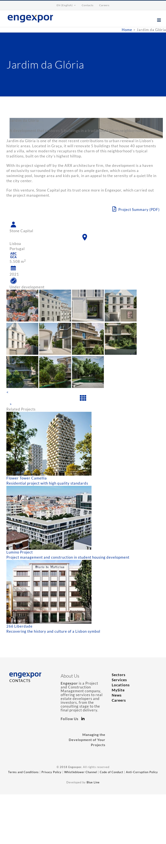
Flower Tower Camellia (26, 478)
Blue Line (93, 782)
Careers (119, 700)
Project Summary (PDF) (136, 209)
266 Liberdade (19, 626)
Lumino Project (19, 552)
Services (119, 680)
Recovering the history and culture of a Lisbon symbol (53, 631)
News (117, 695)
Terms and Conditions (23, 772)
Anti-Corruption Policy (142, 772)
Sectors (118, 674)
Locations (121, 685)
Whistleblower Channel (80, 772)
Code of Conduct (111, 772)
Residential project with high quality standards (47, 483)
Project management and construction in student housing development (67, 557)
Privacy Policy (52, 772)
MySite (118, 690)
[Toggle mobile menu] (159, 20)
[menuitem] (66, 5)
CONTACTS (19, 680)
